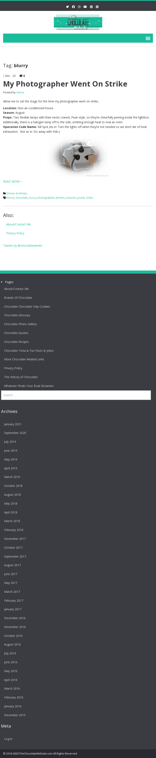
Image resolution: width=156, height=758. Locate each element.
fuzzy (32, 197)
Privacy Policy (15, 233)
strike (89, 197)
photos (60, 197)
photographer (46, 197)
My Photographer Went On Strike (65, 84)
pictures (71, 197)
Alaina (20, 92)
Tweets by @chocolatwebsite (22, 245)
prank (81, 197)
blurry (10, 197)
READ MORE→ (13, 181)
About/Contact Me (18, 224)
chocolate (22, 197)
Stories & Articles (16, 193)
